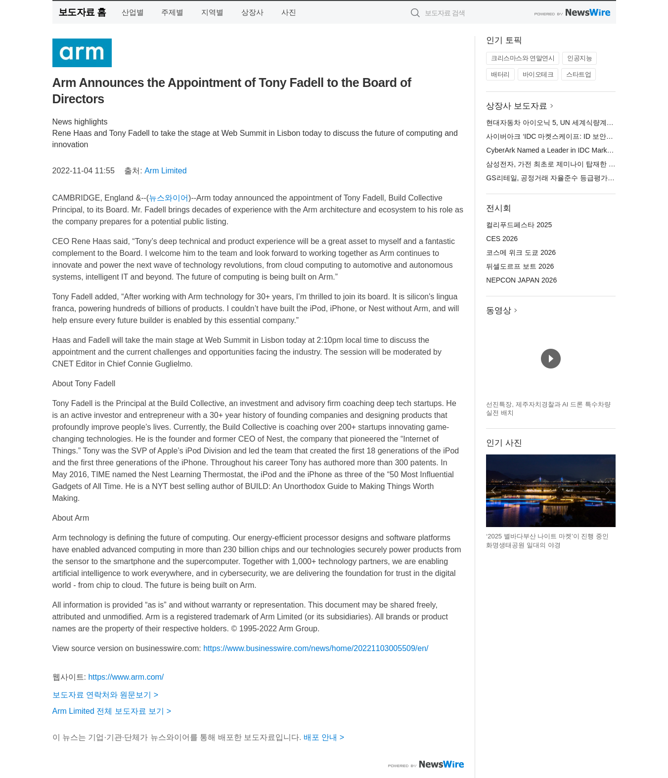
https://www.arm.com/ (126, 677)
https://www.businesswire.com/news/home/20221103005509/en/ (315, 648)
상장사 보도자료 (516, 106)
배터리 (500, 74)
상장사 (252, 12)
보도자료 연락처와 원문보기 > (105, 695)
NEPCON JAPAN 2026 (521, 280)
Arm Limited (165, 170)
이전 (494, 490)
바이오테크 (538, 74)
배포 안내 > (324, 737)
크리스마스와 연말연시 (522, 58)
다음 (608, 490)
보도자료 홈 (82, 12)
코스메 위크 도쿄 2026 (521, 252)
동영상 (498, 310)
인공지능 (579, 58)
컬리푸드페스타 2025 (519, 225)
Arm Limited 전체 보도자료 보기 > (111, 711)
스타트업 (578, 74)
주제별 (172, 12)
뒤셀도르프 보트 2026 (520, 266)
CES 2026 (502, 239)
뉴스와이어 (168, 198)
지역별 (212, 12)
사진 (288, 12)
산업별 (133, 12)
